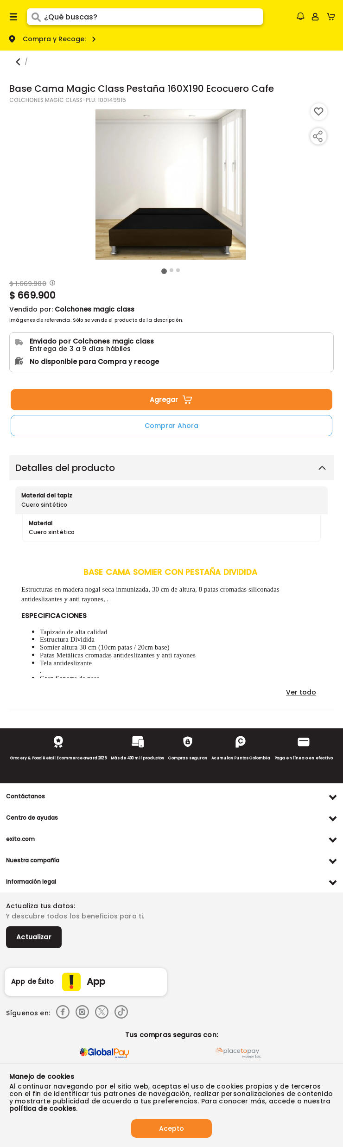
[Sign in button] (315, 16)
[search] (153, 16)
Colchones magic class (94, 309)
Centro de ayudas (32, 818)
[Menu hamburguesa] (13, 16)
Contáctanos (25, 796)
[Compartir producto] (317, 136)
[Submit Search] (35, 16)
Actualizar (33, 937)
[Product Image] (170, 184)
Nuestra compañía (32, 860)
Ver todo (301, 692)
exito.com (20, 839)
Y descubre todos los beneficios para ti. (75, 916)
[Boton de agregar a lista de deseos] (319, 111)
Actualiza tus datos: (40, 906)
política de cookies (42, 1108)
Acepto (171, 1128)
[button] (300, 16)
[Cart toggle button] (333, 16)
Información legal (31, 882)
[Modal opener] (51, 284)
